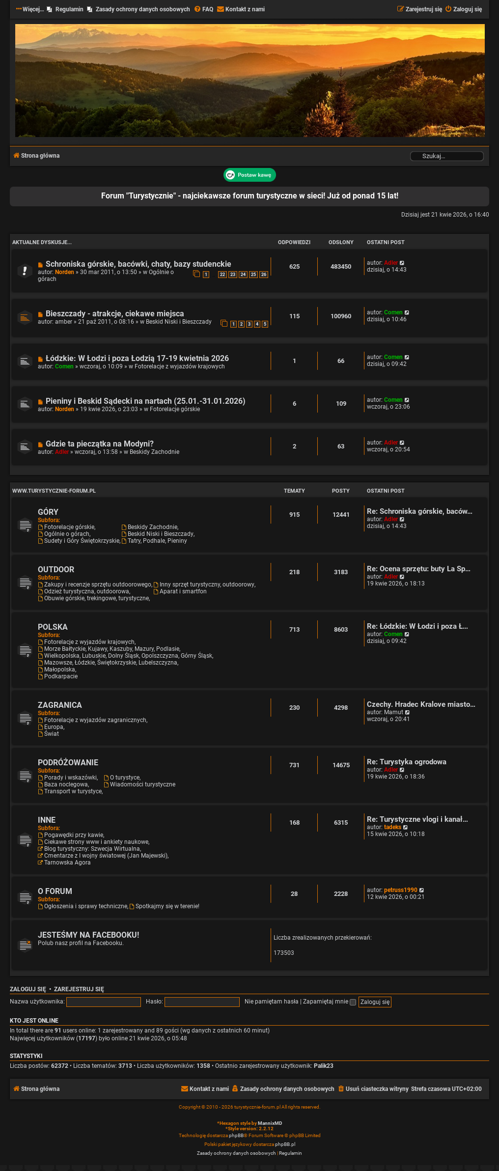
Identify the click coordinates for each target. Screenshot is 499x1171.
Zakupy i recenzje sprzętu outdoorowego (94, 584)
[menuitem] (203, 9)
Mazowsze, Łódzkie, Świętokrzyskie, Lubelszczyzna (107, 662)
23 (232, 274)
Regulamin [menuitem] (69, 9)
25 (253, 274)
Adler (391, 262)
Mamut (393, 712)
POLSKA (53, 627)
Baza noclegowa (63, 784)
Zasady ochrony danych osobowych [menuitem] (143, 9)
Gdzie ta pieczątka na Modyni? (100, 443)
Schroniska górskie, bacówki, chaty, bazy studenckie (138, 264)
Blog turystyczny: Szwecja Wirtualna (89, 848)
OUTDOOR (56, 569)
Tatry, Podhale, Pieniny (154, 540)
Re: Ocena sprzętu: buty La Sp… (419, 569)
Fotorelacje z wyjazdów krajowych (180, 366)
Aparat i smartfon (180, 591)
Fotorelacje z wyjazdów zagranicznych (92, 720)
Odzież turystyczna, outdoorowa (83, 591)
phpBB (236, 1135)
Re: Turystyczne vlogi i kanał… (417, 819)
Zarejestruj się (79, 989)
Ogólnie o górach (63, 533)
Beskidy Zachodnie (154, 451)
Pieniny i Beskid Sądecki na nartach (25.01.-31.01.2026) (146, 401)
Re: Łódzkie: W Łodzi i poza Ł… (417, 626)
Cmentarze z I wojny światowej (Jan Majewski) (102, 855)
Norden (64, 272)
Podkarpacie (58, 676)
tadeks (392, 827)
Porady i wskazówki (67, 777)
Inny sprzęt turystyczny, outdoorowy (203, 584)
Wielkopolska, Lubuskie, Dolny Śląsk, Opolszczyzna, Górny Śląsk (125, 655)
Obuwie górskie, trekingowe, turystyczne (93, 598)
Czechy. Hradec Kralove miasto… (421, 704)
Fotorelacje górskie (175, 409)
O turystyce (121, 777)
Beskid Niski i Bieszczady (179, 321)
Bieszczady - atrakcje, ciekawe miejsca (115, 313)
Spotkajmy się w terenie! (164, 906)
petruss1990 (400, 890)
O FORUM (55, 891)
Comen (393, 312)
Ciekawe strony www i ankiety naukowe (93, 841)
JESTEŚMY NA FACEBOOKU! (88, 935)
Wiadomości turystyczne (139, 784)
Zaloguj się (28, 989)
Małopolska (56, 669)
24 (243, 274)
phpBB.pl (285, 1144)
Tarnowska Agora (64, 862)
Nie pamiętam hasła (272, 1001)
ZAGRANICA (60, 705)
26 (263, 274)
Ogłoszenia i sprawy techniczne (82, 906)
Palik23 (323, 1065)
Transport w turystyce (70, 791)
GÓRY (48, 512)
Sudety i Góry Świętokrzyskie (78, 540)
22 (222, 274)
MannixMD (270, 1123)
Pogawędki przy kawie (70, 835)
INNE (46, 820)
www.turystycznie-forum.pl (54, 491)
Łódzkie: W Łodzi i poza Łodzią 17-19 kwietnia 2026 (137, 358)
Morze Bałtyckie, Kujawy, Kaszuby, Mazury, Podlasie (108, 648)
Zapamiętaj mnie (329, 1001)
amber (63, 321)
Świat (48, 733)
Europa (50, 727)
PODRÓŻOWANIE (68, 762)
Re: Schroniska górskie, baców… (419, 511)
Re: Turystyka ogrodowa (406, 762)
